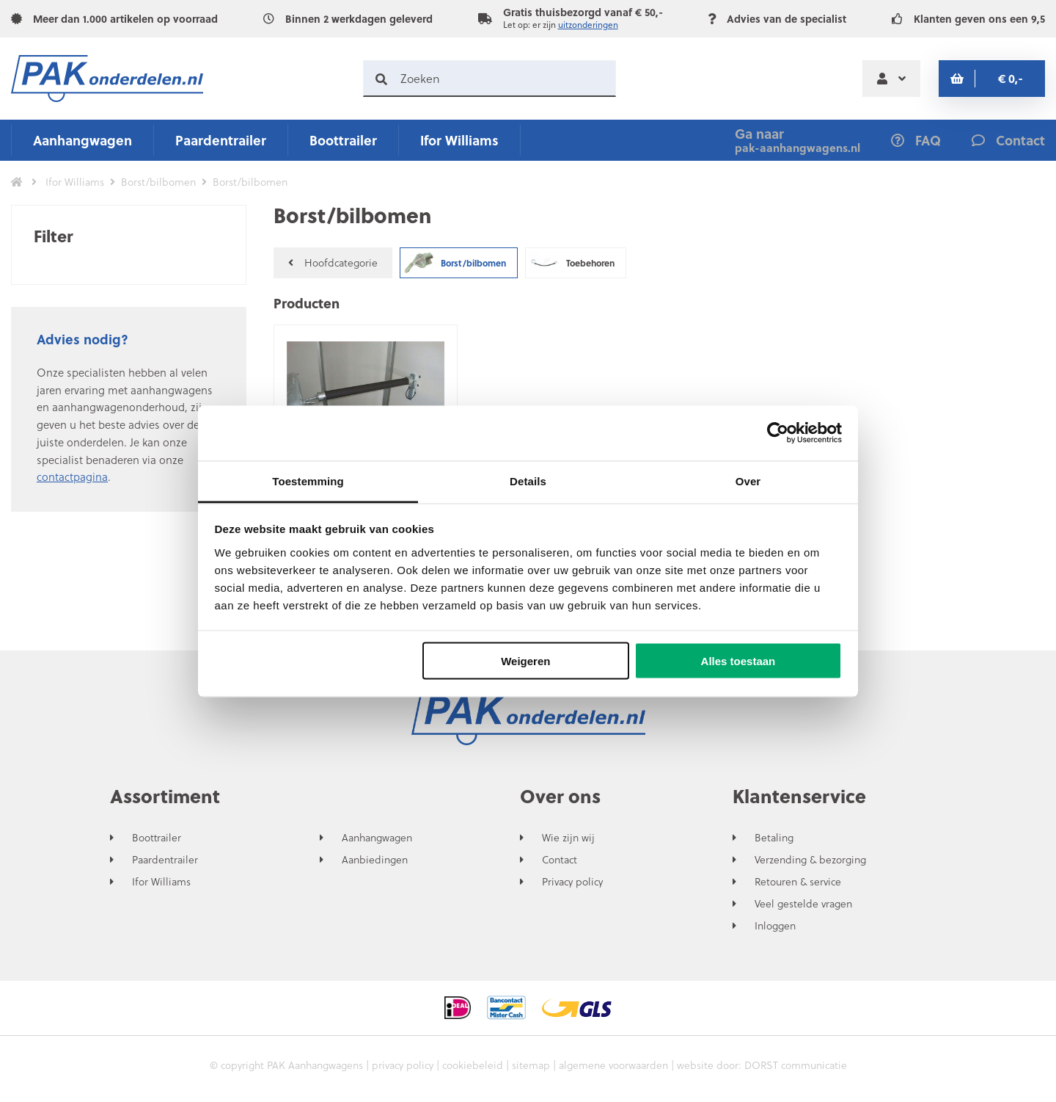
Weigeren (525, 661)
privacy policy (402, 1065)
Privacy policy (572, 882)
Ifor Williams (459, 140)
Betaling (774, 838)
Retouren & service (798, 882)
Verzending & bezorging (810, 860)
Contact (559, 860)
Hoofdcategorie (333, 262)
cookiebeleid (472, 1065)
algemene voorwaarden (613, 1065)
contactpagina (72, 476)
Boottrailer (343, 140)
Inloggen (775, 926)
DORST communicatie (795, 1065)
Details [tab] (528, 480)
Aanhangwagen (82, 140)
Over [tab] (748, 480)
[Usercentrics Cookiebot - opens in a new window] (778, 433)
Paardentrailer (220, 140)
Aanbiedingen (375, 860)
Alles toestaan (738, 661)
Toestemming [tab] (308, 480)
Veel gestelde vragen (803, 904)
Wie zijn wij (568, 838)
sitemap (531, 1065)
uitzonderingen (588, 24)
